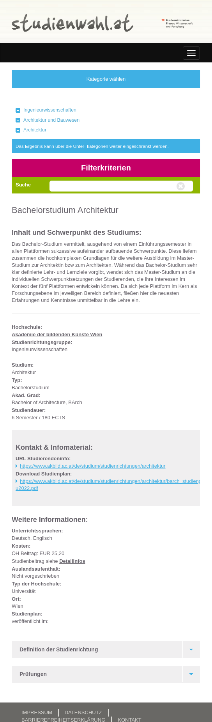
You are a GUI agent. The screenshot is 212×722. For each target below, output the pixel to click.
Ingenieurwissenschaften (49, 110)
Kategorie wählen (106, 79)
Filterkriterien (106, 167)
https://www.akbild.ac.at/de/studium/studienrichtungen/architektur (93, 466)
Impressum (36, 712)
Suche (23, 185)
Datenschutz (83, 712)
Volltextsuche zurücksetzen (182, 186)
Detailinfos (72, 561)
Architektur (34, 130)
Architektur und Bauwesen (51, 120)
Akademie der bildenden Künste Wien (57, 334)
